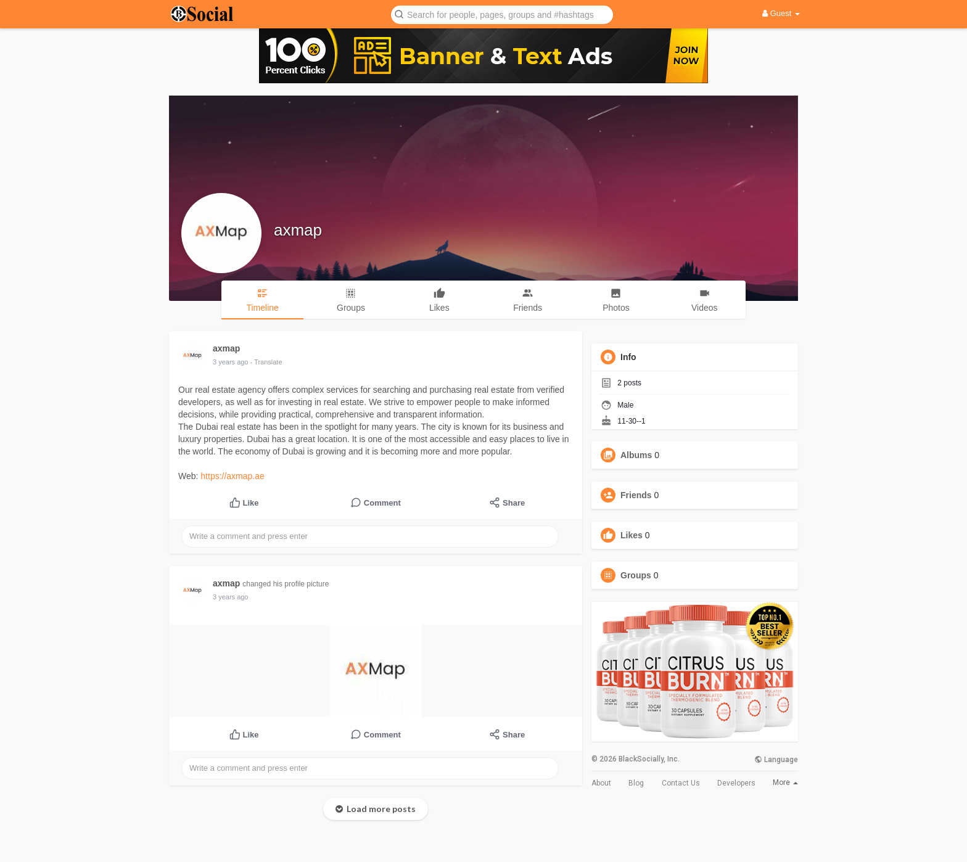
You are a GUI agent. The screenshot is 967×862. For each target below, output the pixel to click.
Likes (631, 535)
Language (776, 759)
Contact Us (681, 783)
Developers (736, 783)
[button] (502, 14)
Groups (635, 575)
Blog (636, 783)
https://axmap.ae (232, 476)
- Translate (266, 362)
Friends (636, 495)
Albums (636, 455)
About (601, 783)
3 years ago (230, 362)
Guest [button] (781, 13)
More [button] (785, 782)
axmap (298, 230)
